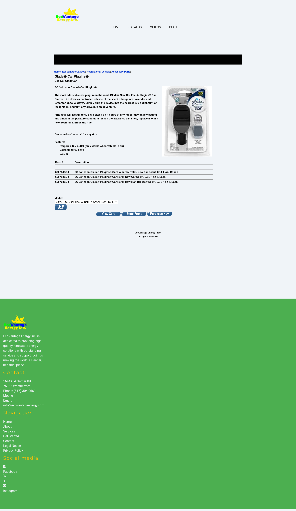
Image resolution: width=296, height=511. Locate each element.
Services (9, 431)
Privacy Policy (13, 450)
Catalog (135, 27)
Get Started (11, 436)
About (7, 426)
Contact (8, 441)
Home (115, 27)
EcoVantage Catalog (73, 71)
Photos (175, 27)
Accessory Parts (120, 71)
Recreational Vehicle (98, 71)
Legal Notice (12, 446)
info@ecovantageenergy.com (23, 405)
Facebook (10, 472)
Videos (155, 27)
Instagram (10, 491)
